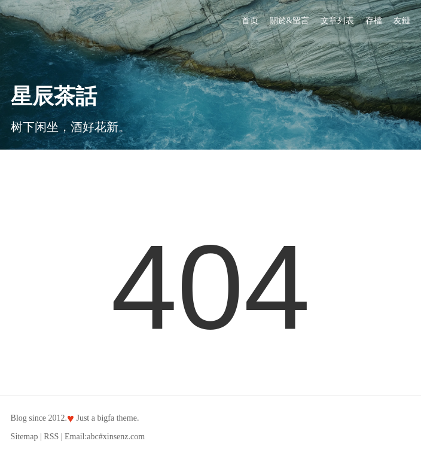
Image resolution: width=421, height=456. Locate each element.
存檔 (373, 20)
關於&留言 (290, 20)
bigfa (105, 418)
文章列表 (337, 20)
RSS (51, 436)
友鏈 (401, 20)
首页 (250, 20)
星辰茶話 (54, 96)
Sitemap (24, 436)
